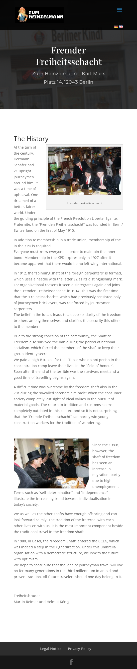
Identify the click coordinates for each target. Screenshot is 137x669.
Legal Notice (50, 648)
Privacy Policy (79, 648)
